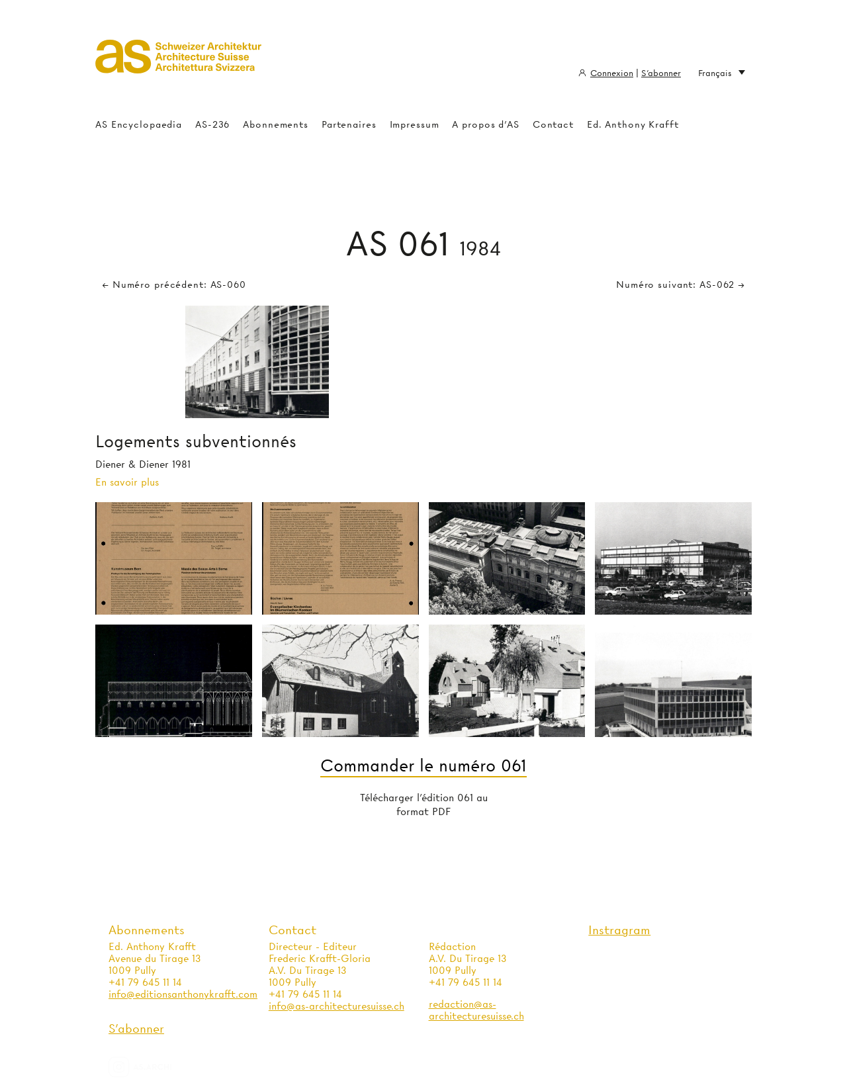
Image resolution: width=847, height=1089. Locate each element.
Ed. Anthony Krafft (633, 124)
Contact (553, 124)
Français (721, 73)
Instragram (619, 930)
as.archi (157, 1067)
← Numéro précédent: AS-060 (174, 284)
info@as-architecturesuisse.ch (336, 1006)
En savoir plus (127, 482)
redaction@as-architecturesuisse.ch (476, 1010)
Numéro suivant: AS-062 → (680, 284)
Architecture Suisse (178, 63)
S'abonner (661, 72)
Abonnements (275, 124)
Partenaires (349, 124)
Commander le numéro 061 (423, 766)
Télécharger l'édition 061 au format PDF (424, 805)
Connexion (611, 72)
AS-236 (212, 124)
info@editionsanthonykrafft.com (183, 994)
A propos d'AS (485, 124)
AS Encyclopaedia (138, 124)
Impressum (414, 124)
